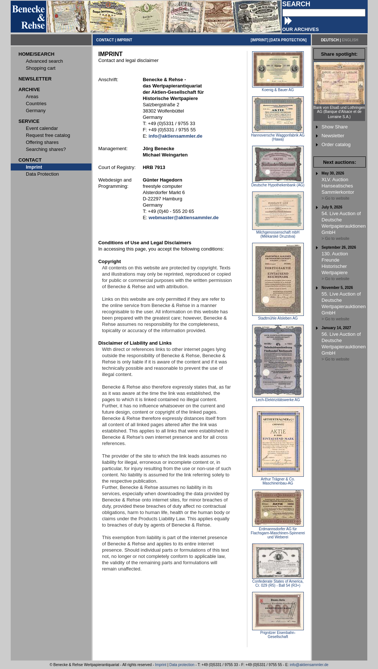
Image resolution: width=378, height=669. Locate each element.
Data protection (182, 665)
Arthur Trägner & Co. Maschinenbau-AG (278, 479)
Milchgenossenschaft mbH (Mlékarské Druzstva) (278, 232)
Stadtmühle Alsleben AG (278, 316)
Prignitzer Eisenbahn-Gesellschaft (278, 633)
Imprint (160, 665)
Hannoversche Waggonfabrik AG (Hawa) (278, 135)
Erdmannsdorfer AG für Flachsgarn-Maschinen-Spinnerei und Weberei (278, 531)
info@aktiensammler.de (309, 665)
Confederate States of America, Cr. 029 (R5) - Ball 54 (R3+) (278, 581)
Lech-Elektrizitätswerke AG (278, 398)
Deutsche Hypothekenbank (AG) (278, 183)
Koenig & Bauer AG (278, 88)
